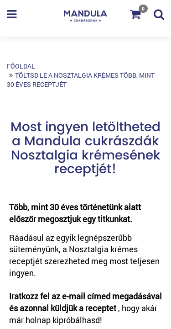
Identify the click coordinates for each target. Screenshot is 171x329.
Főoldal (21, 66)
